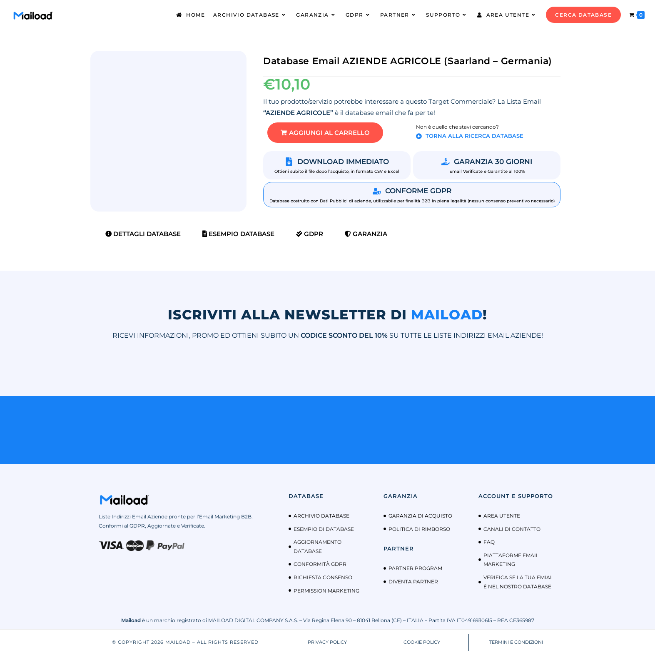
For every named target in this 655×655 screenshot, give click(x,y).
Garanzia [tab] (366, 234)
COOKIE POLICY (421, 642)
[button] (325, 132)
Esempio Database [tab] (238, 234)
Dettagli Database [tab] (143, 234)
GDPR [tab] (309, 234)
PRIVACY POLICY (327, 642)
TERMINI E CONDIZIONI (516, 642)
